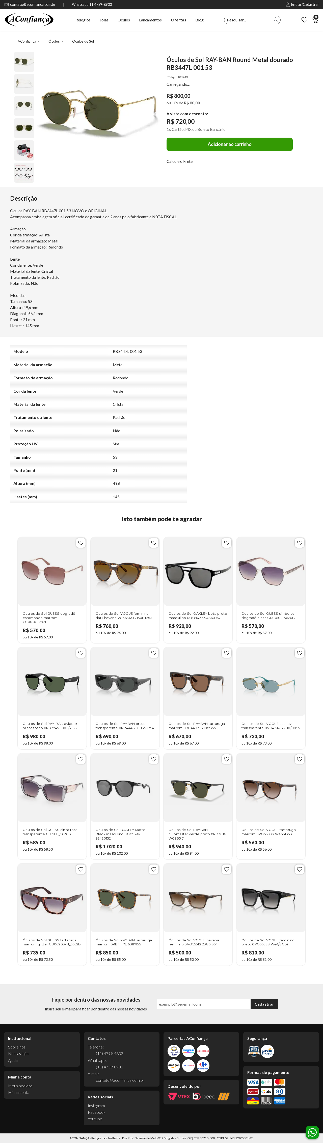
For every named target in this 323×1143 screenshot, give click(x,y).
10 (175, 102)
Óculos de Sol (83, 41)
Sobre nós (16, 1046)
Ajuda (13, 1060)
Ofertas (178, 19)
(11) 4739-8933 (109, 1066)
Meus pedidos (20, 1085)
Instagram (96, 1105)
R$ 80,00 (192, 102)
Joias (104, 19)
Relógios (83, 19)
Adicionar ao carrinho (230, 144)
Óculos (124, 19)
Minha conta (18, 1092)
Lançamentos (150, 19)
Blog (199, 19)
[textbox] (248, 20)
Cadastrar (264, 1004)
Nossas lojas (18, 1053)
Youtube (95, 1118)
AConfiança (27, 41)
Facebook (96, 1112)
